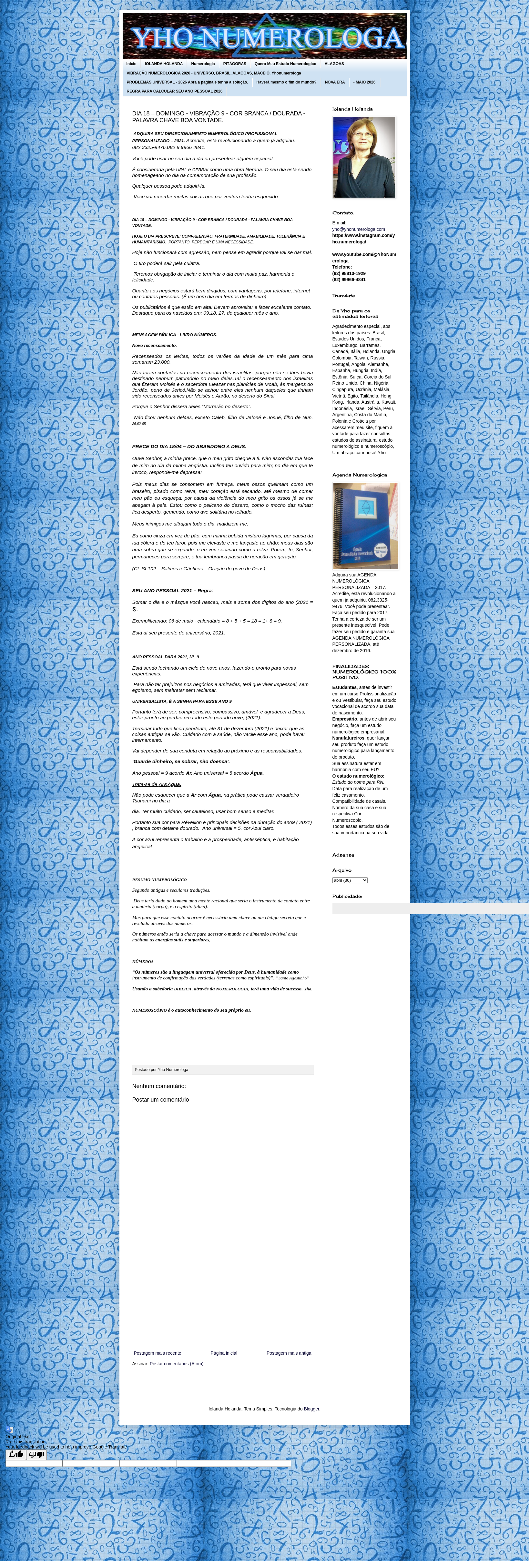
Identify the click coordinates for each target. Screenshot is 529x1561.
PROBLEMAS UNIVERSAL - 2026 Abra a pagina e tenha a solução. (187, 82)
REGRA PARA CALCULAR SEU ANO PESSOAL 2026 (175, 91)
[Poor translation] (36, 1454)
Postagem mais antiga (289, 1353)
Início (132, 64)
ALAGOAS (334, 64)
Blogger (311, 1408)
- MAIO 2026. (365, 82)
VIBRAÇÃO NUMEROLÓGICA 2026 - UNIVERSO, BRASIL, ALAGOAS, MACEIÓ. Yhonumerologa (214, 73)
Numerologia (203, 64)
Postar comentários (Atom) (177, 1363)
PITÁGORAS (234, 64)
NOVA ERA (335, 82)
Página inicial (224, 1353)
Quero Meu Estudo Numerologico (285, 64)
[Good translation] (15, 1454)
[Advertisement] (222, 1296)
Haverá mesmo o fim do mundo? (287, 82)
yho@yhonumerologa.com (358, 229)
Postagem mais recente (157, 1353)
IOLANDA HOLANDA (164, 64)
